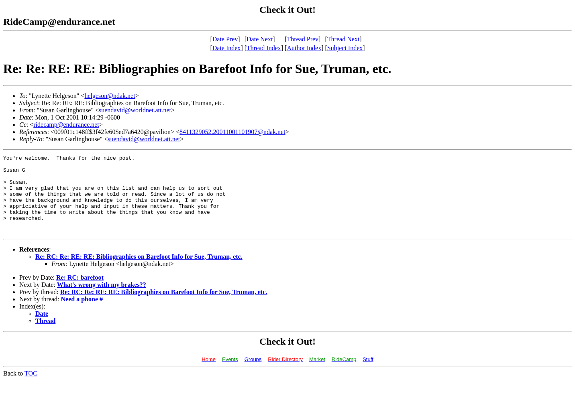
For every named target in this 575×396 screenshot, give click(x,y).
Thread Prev (302, 39)
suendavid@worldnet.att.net (135, 110)
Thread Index (264, 48)
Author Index (304, 48)
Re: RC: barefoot (80, 293)
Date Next (260, 39)
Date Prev (225, 39)
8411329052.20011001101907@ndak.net (232, 131)
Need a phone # (82, 314)
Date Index (226, 48)
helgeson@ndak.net (109, 95)
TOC (30, 389)
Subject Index (345, 48)
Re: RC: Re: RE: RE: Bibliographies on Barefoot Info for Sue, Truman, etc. (139, 272)
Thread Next (343, 39)
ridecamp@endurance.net (66, 124)
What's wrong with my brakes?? (101, 300)
